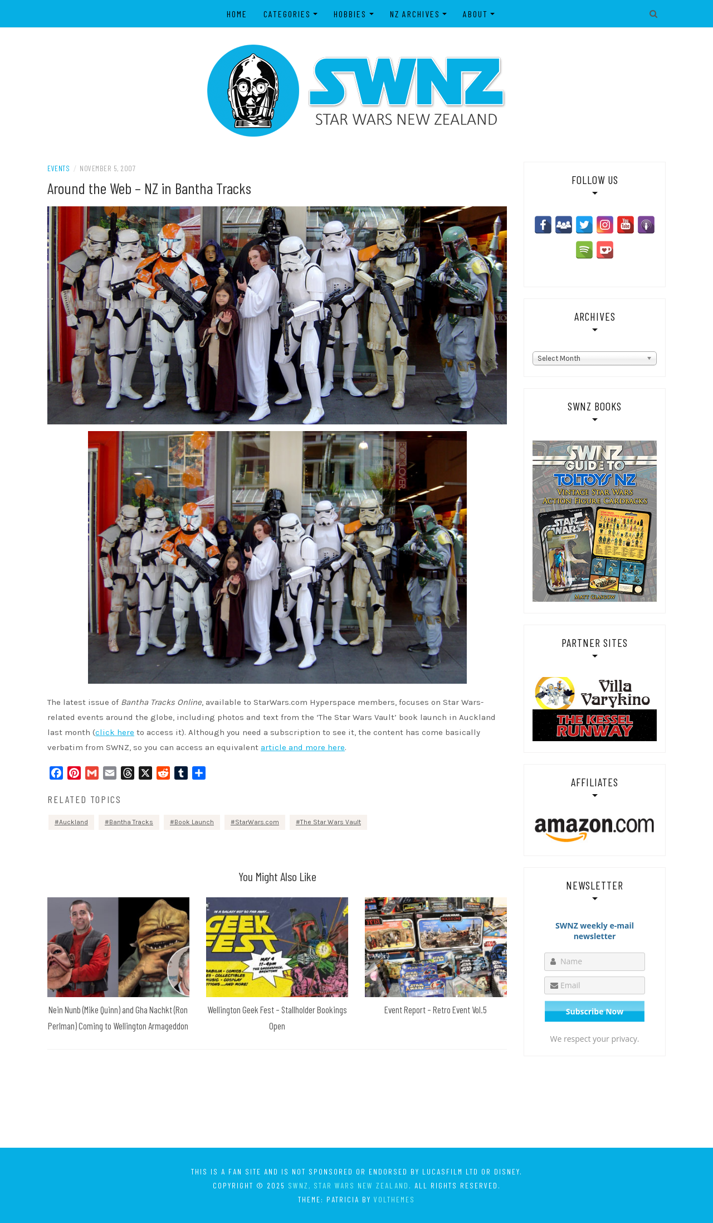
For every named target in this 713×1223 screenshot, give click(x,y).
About (475, 13)
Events (58, 168)
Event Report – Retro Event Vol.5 (435, 1009)
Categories (287, 13)
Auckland (73, 822)
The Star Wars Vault (330, 822)
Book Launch (194, 822)
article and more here (303, 747)
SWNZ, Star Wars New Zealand (348, 1185)
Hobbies (350, 13)
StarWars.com (257, 822)
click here (114, 732)
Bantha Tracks (131, 822)
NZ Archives (415, 13)
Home (237, 13)
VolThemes (394, 1199)
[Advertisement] (356, 1101)
